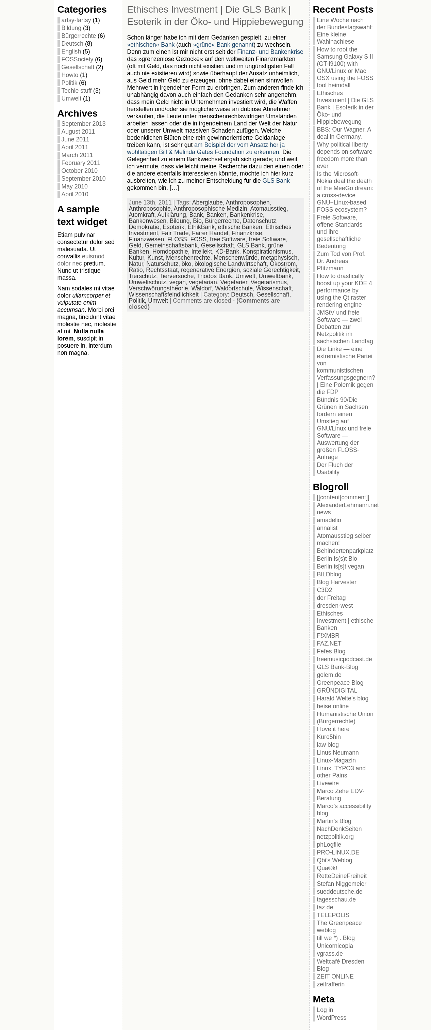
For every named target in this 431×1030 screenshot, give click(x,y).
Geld (135, 245)
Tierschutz (142, 276)
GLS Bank (276, 180)
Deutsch (73, 43)
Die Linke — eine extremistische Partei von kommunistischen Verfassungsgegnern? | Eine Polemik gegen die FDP (346, 370)
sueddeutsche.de (340, 891)
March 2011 (77, 155)
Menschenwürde (236, 257)
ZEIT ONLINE (335, 976)
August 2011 (78, 131)
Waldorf (201, 288)
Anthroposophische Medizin (210, 208)
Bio (197, 220)
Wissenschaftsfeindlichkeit (164, 294)
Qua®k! (327, 868)
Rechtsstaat (162, 270)
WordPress (332, 1017)
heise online (333, 706)
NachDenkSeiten (339, 828)
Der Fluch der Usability (335, 468)
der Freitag (331, 597)
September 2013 (84, 123)
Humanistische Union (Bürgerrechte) (345, 718)
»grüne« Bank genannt (223, 44)
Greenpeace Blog (340, 682)
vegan (177, 282)
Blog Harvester (337, 582)
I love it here (333, 729)
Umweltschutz (147, 282)
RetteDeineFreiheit (342, 876)
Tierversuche (176, 276)
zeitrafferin (331, 984)
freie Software (267, 239)
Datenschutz (259, 220)
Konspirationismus (267, 251)
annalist (327, 528)
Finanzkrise (247, 233)
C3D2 (324, 590)
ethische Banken (240, 227)
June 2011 (75, 139)
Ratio (136, 270)
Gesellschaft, (273, 294)
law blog (328, 744)
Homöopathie (170, 251)
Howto (70, 75)
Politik (70, 82)
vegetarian (203, 282)
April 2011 (75, 147)
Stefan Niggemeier (342, 883)
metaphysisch (279, 257)
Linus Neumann (338, 752)
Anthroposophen (248, 202)
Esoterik (173, 227)
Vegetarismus (268, 282)
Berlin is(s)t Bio (337, 558)
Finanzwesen (146, 239)
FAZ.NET (329, 643)
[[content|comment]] (343, 497)
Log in (325, 1009)
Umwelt (72, 98)
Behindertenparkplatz (345, 550)
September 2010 (84, 178)
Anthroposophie (150, 208)
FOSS (198, 239)
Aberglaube (207, 202)
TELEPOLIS (333, 915)
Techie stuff (77, 90)
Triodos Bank (214, 276)
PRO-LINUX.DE (338, 852)
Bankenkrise (246, 214)
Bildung (72, 28)
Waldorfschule (234, 288)
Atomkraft (141, 214)
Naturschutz (162, 263)
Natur (136, 263)
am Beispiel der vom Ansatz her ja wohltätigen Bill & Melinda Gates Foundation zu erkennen (206, 148)
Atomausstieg (268, 208)
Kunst (155, 257)
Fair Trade (174, 233)
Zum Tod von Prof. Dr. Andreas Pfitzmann (341, 261)
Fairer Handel (210, 233)
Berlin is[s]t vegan (340, 566)
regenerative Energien (210, 270)
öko (186, 263)
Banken (216, 214)
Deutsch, (243, 294)
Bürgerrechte (79, 35)
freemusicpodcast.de (344, 659)
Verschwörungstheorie (158, 288)
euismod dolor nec (81, 260)
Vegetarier (233, 282)
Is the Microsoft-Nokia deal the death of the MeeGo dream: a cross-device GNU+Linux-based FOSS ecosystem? (345, 191)
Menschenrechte (188, 257)
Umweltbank (275, 276)
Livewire (328, 783)
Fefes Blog (331, 651)
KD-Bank (227, 251)
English (71, 51)
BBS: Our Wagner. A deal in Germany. (344, 133)
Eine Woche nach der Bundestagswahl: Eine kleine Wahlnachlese (345, 31)
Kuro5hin (329, 736)
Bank (196, 214)
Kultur (136, 257)
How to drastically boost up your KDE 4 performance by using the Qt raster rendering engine (344, 290)
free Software (228, 239)
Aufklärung (172, 214)
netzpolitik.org (335, 836)
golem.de (329, 674)
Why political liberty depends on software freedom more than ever (344, 155)
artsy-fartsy (76, 20)
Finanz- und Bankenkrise (270, 51)
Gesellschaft (78, 67)
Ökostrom (283, 263)
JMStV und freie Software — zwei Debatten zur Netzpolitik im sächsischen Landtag (345, 327)
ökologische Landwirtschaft (230, 263)
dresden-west (335, 605)
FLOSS (177, 239)
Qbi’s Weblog (334, 860)
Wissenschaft (274, 288)
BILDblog (329, 574)
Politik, (138, 300)
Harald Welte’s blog (343, 698)
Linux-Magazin (336, 760)
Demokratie (144, 227)
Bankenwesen (148, 220)
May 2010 (75, 186)
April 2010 (75, 194)
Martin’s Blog (334, 821)
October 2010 (80, 170)
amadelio (329, 520)
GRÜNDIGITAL (337, 690)
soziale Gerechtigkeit (271, 270)
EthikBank (201, 227)
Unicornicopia (335, 945)
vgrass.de (330, 953)
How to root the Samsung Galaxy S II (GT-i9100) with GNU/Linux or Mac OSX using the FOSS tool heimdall (345, 67)
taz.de (325, 907)
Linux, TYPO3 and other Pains (341, 772)
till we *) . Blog (336, 938)
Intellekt (201, 251)
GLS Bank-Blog (337, 667)
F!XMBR (328, 635)
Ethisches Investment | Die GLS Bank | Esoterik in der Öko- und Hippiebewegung (345, 107)
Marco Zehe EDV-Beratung (341, 795)
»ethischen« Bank (151, 44)
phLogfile (329, 844)
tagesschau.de (336, 899)
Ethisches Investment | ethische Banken (345, 620)
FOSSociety (78, 59)
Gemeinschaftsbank (171, 245)
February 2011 (81, 163)
